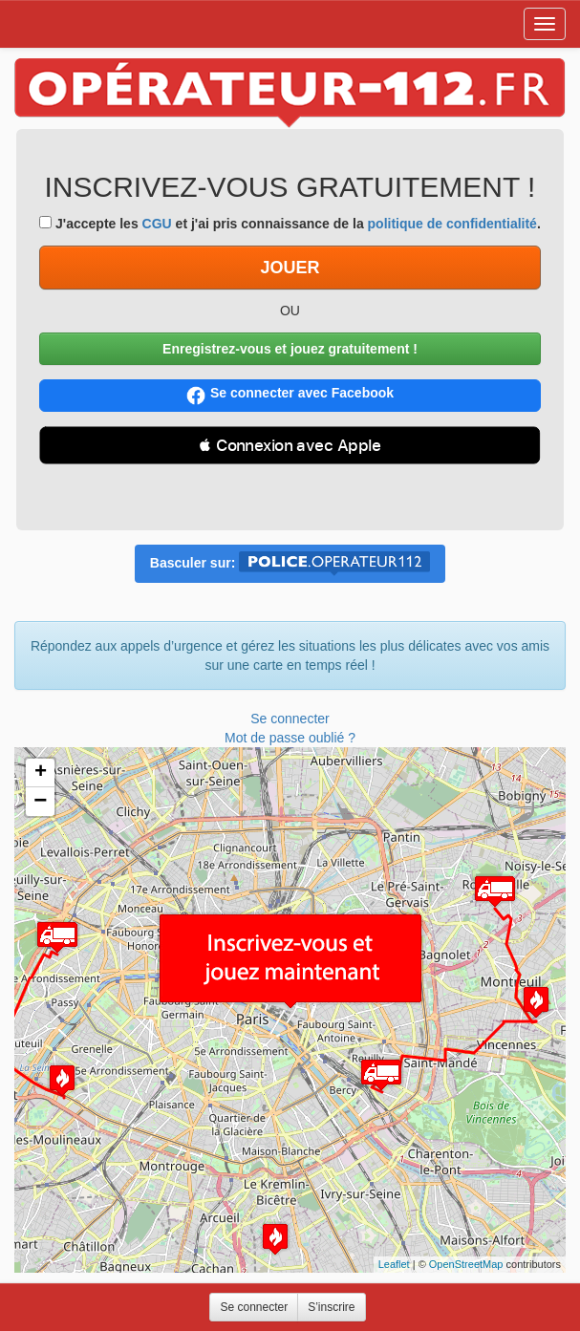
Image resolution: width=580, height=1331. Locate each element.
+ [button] (40, 773)
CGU (157, 223)
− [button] (40, 801)
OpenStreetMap (466, 1264)
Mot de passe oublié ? (290, 737)
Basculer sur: (290, 563)
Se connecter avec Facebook (290, 395)
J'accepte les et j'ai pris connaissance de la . (290, 223)
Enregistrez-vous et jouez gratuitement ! (290, 348)
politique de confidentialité (452, 223)
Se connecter (290, 718)
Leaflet (394, 1264)
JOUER (289, 267)
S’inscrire (331, 1307)
